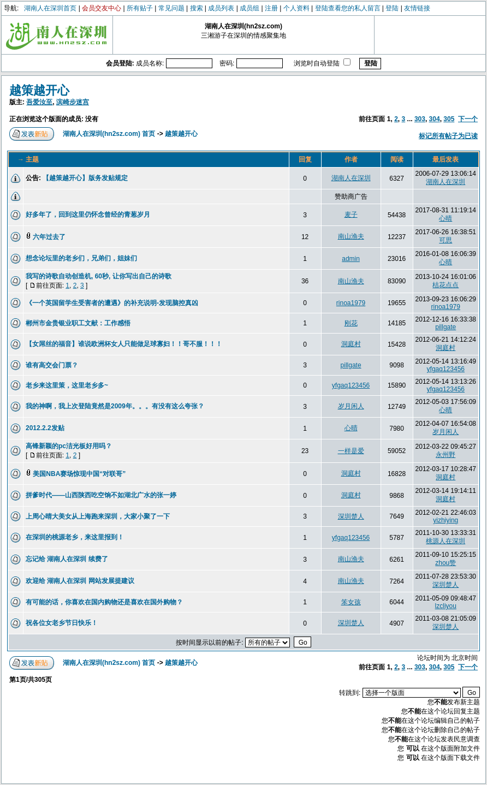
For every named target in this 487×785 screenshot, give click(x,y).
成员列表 (221, 8)
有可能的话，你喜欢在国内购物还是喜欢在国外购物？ (104, 602)
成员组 (249, 8)
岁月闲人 (351, 406)
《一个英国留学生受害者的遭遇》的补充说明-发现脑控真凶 (112, 303)
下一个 (468, 119)
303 (419, 119)
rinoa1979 (350, 303)
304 (434, 119)
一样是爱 (351, 451)
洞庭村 (351, 344)
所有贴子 (140, 8)
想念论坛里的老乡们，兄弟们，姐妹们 (81, 258)
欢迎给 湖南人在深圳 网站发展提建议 (80, 581)
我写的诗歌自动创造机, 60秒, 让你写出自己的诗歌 (98, 276)
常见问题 (171, 8)
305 (448, 119)
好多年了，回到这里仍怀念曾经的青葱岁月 (88, 214)
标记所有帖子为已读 (448, 136)
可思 (445, 240)
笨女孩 (351, 602)
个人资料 (296, 8)
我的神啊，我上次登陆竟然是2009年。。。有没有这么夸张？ (115, 406)
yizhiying (445, 520)
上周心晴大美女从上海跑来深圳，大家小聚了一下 (98, 516)
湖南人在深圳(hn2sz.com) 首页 (109, 134)
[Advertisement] (153, 197)
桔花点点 (445, 285)
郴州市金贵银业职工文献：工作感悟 (78, 323)
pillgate (445, 327)
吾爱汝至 (39, 102)
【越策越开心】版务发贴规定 (85, 178)
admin (351, 259)
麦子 (351, 214)
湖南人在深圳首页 (50, 8)
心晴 (445, 218)
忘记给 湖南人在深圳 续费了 (67, 559)
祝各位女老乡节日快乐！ (62, 623)
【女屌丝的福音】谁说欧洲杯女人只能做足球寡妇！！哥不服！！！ (124, 344)
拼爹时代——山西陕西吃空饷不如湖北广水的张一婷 (101, 495)
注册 (271, 8)
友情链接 (417, 8)
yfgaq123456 (446, 369)
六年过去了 (49, 237)
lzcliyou (445, 606)
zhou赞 (445, 563)
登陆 (392, 8)
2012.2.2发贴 (45, 428)
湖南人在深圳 (351, 178)
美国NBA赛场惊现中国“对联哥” (79, 474)
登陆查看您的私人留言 (348, 8)
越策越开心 (39, 90)
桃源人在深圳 (445, 541)
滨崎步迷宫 (72, 102)
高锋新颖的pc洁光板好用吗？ (69, 446)
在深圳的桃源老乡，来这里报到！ (75, 537)
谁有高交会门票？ (52, 365)
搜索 (196, 8)
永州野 (445, 455)
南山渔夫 (351, 236)
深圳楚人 (351, 516)
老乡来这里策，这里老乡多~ (67, 385)
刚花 (351, 323)
